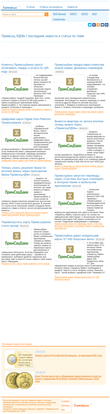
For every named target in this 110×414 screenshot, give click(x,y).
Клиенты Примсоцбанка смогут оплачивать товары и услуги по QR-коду (26, 110)
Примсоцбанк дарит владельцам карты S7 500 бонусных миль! (77, 278)
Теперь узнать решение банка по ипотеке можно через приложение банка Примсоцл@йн (24, 214)
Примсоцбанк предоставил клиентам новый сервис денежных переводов (79, 113)
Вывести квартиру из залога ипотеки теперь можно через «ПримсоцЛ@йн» (79, 167)
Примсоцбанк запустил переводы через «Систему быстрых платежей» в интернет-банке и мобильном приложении (79, 226)
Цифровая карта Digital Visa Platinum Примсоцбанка (26, 160)
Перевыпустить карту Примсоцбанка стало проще (25, 264)
